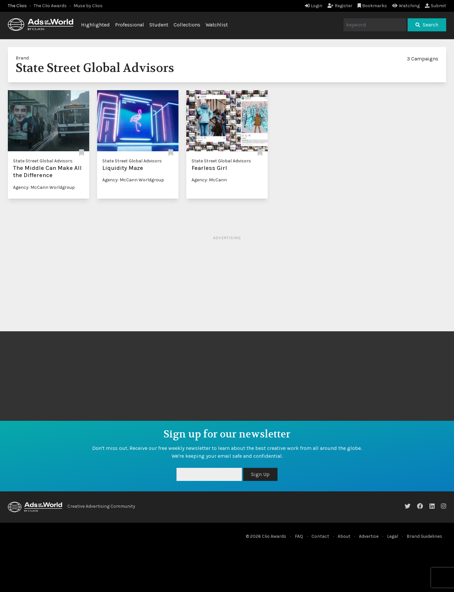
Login (313, 5)
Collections (187, 25)
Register (340, 5)
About (344, 536)
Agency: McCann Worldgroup (44, 187)
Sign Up (260, 474)
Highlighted (95, 25)
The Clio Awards (50, 5)
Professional (129, 25)
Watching (406, 5)
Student (158, 25)
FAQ (299, 536)
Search (426, 25)
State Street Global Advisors (43, 161)
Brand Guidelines (424, 536)
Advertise (368, 536)
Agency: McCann (209, 180)
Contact (320, 536)
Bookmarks (372, 5)
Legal (392, 536)
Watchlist (217, 25)
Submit (435, 5)
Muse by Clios (88, 5)
